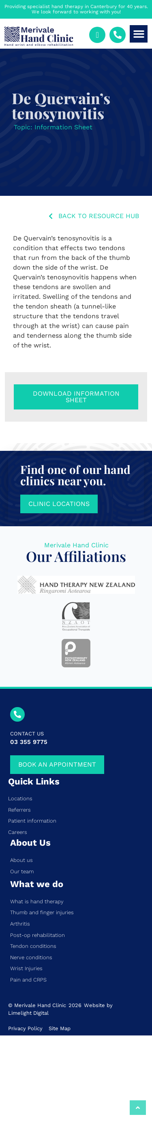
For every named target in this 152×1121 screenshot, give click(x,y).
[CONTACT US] (17, 714)
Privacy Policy (25, 1028)
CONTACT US (27, 734)
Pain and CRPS (28, 980)
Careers (17, 832)
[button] (139, 34)
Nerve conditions (31, 957)
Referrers (19, 810)
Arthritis (20, 924)
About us (21, 860)
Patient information (32, 821)
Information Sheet (63, 127)
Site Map (60, 1028)
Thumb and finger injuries (42, 912)
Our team (22, 871)
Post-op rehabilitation (37, 935)
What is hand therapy (37, 901)
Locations (20, 798)
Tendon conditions (33, 946)
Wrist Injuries (26, 968)
